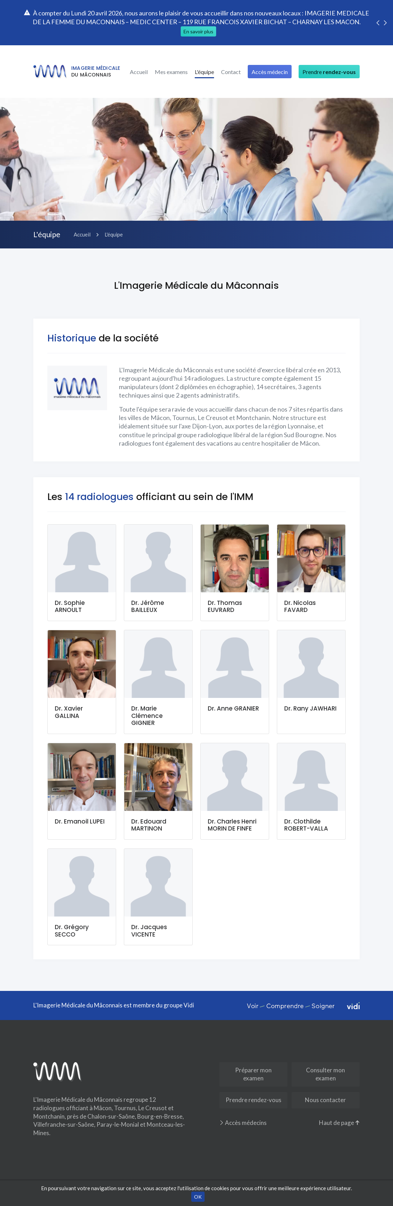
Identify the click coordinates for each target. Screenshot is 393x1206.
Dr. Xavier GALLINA (69, 712)
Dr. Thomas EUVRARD (225, 606)
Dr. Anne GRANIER (233, 708)
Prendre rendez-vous (253, 1100)
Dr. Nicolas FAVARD (300, 606)
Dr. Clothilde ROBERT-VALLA (306, 825)
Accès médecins (243, 1122)
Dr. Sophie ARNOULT (70, 606)
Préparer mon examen (253, 1074)
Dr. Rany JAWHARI (310, 708)
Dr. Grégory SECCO (72, 930)
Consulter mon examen (325, 1074)
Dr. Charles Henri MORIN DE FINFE (232, 825)
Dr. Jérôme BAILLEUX (147, 606)
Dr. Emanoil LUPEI (80, 821)
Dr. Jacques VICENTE (149, 930)
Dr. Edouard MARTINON (148, 825)
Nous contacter (325, 1100)
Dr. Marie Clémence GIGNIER (147, 715)
